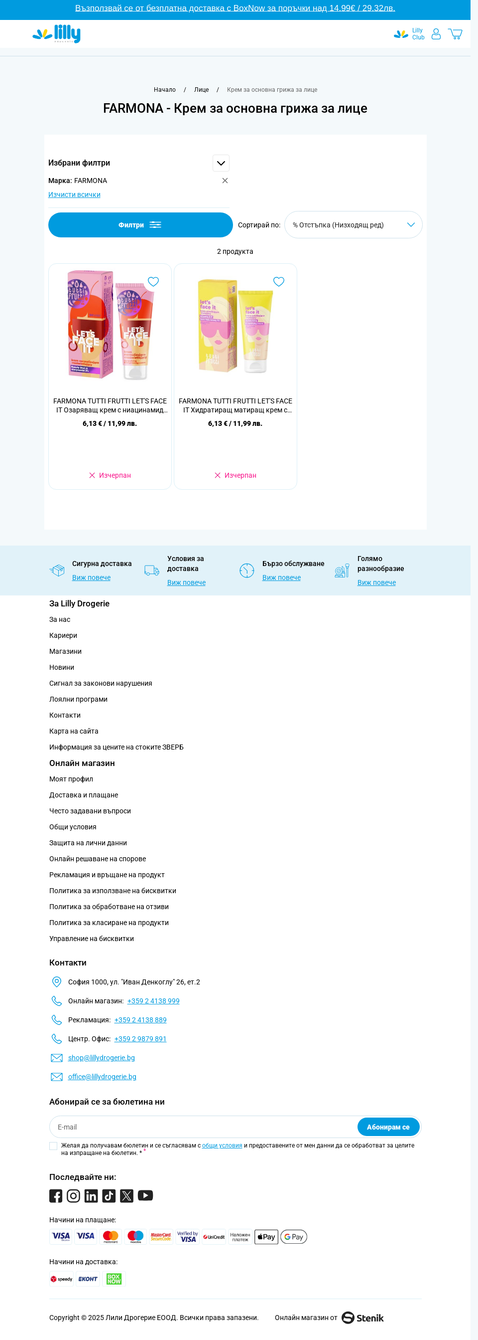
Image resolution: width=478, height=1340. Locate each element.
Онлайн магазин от (329, 1317)
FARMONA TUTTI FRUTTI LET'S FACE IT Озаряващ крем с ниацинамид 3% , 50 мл (110, 405)
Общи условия (73, 827)
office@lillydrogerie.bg (102, 1077)
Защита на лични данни (88, 843)
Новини (61, 667)
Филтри (141, 224)
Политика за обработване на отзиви (109, 907)
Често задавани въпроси (90, 811)
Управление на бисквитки (91, 939)
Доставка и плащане (83, 795)
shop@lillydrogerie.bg (101, 1058)
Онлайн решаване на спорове (97, 859)
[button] (139, 163)
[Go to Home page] (56, 34)
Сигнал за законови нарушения (100, 683)
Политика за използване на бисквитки (112, 891)
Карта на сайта (74, 731)
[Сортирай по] (353, 224)
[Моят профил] (436, 33)
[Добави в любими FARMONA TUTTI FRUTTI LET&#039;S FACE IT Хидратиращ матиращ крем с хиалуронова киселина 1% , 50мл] (279, 282)
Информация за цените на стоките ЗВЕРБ (116, 747)
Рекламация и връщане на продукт (107, 875)
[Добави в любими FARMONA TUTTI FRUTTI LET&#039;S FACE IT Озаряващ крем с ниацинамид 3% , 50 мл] (153, 282)
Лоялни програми (78, 699)
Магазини (65, 651)
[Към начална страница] (165, 90)
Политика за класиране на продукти (109, 923)
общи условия (222, 1145)
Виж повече (91, 577)
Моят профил (71, 779)
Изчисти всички (74, 194)
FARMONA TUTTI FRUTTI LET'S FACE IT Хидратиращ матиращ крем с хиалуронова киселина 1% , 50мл (235, 405)
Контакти (65, 715)
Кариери (63, 635)
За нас (59, 619)
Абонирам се (388, 1127)
